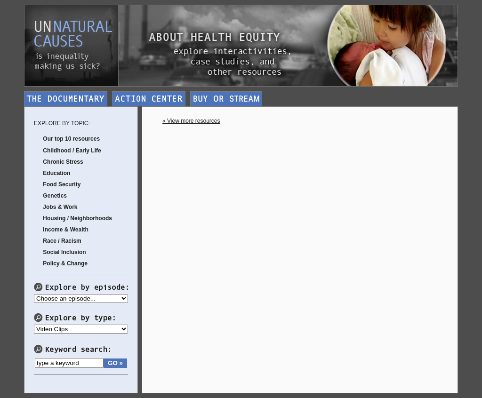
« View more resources (191, 121)
